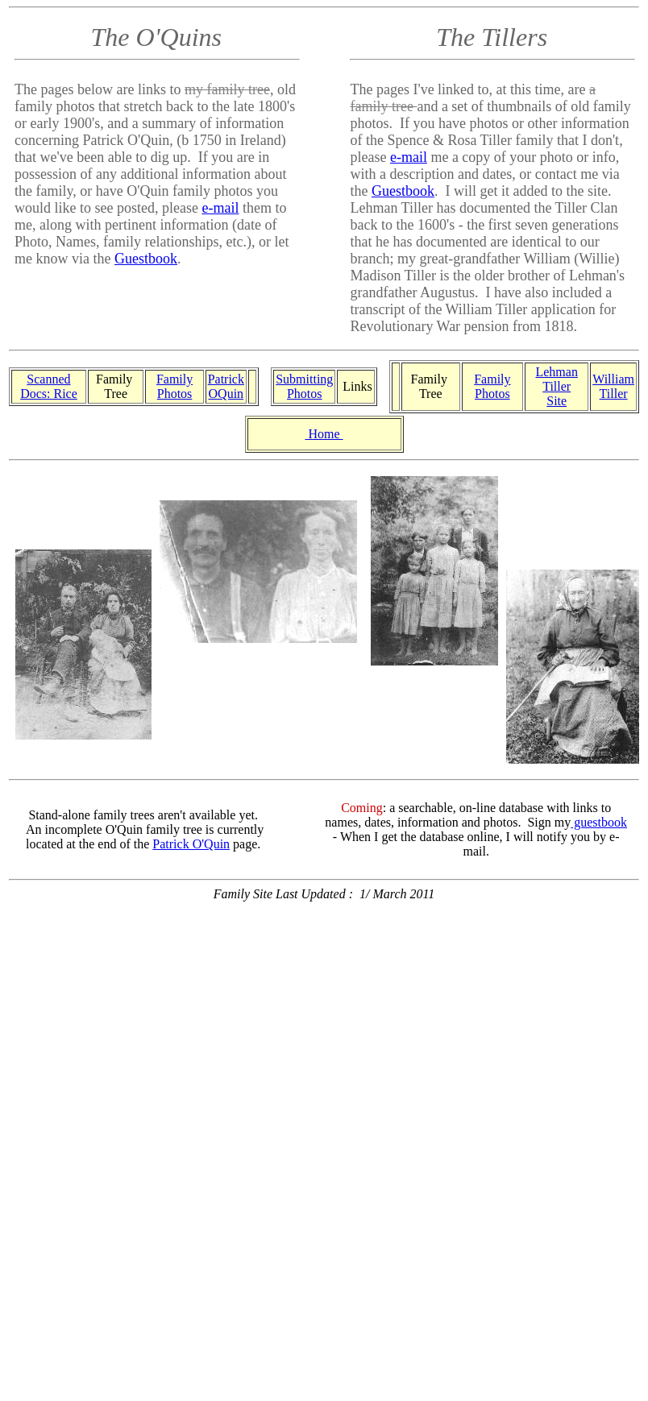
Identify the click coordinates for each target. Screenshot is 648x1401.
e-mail (220, 208)
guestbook (599, 822)
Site (556, 401)
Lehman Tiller (556, 379)
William (613, 379)
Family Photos (174, 386)
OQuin (226, 393)
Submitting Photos (304, 386)
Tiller (614, 393)
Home (324, 434)
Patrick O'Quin (191, 844)
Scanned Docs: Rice (48, 386)
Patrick (226, 379)
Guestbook (145, 259)
